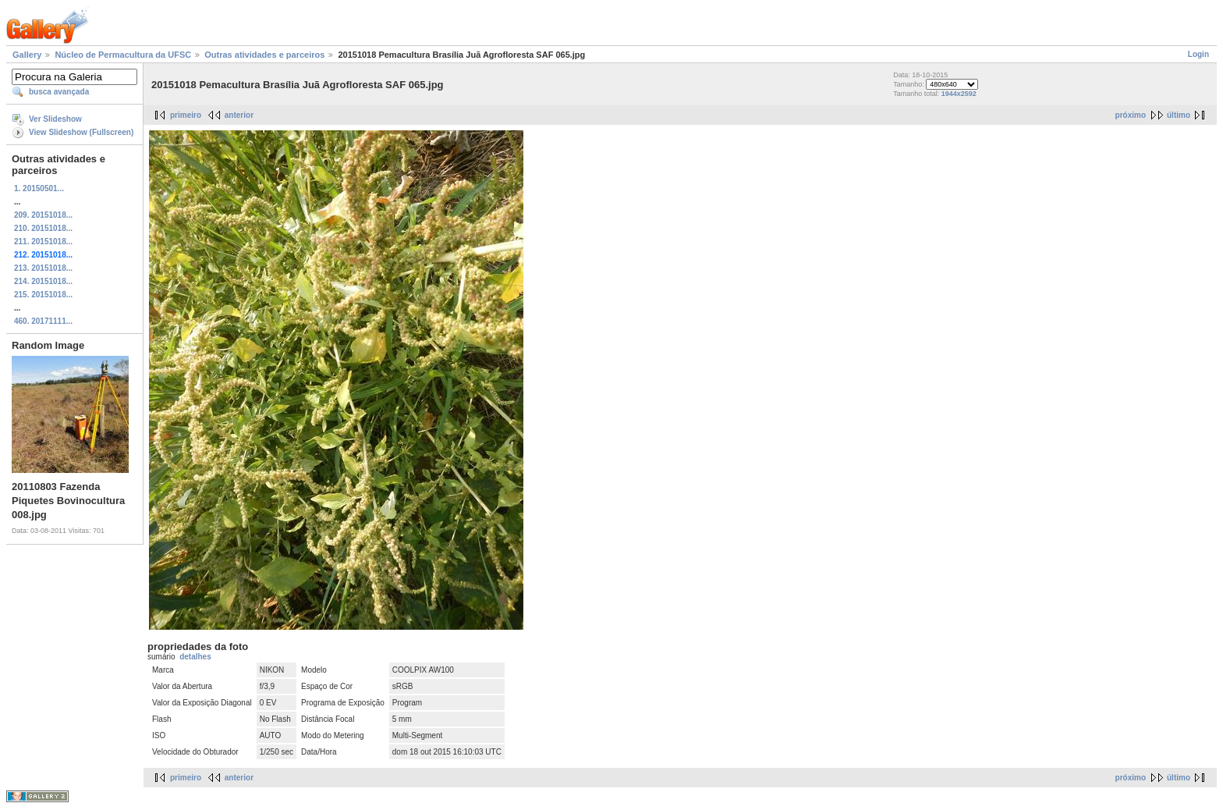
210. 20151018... (43, 228)
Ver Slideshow (55, 119)
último (1178, 115)
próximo (1130, 115)
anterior (239, 115)
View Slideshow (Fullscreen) (81, 132)
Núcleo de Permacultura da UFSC (123, 54)
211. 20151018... (43, 241)
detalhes (195, 656)
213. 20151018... (43, 268)
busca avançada (59, 91)
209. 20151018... (43, 215)
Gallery (26, 54)
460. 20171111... (43, 321)
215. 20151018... (43, 294)
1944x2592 (959, 94)
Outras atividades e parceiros (264, 54)
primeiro (185, 115)
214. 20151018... (43, 281)
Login (1198, 54)
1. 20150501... (39, 188)
